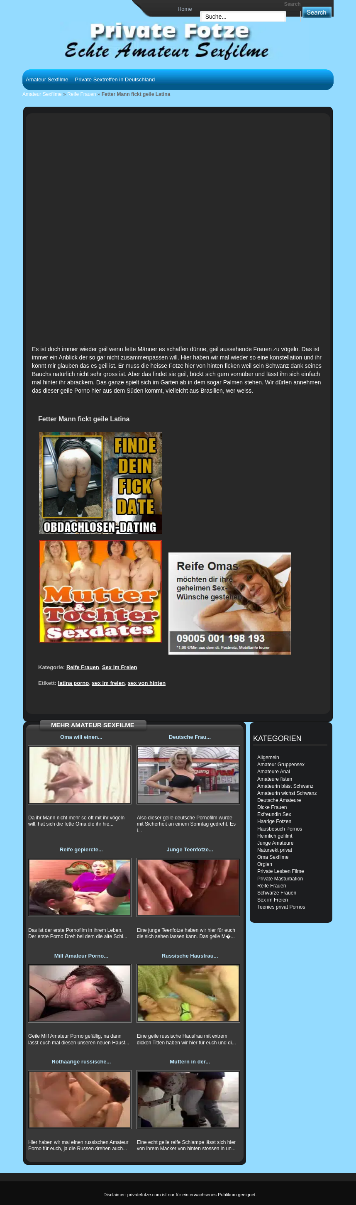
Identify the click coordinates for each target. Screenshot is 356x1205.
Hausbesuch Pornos (279, 829)
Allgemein (268, 757)
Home (185, 9)
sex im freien (108, 683)
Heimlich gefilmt (275, 836)
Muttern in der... (190, 1061)
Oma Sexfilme (272, 857)
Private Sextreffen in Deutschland (115, 79)
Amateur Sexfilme (47, 79)
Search (292, 4)
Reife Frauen (81, 94)
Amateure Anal (273, 772)
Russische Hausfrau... (190, 956)
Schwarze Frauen (276, 893)
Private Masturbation (280, 879)
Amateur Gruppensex (281, 764)
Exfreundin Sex (274, 814)
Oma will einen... (81, 737)
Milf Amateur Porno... (81, 956)
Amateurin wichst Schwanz (287, 793)
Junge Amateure (275, 843)
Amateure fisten (274, 779)
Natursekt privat (274, 850)
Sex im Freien (119, 667)
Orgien (264, 864)
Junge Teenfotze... (189, 849)
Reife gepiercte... (81, 849)
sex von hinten (147, 683)
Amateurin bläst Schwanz (285, 786)
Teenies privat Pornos (281, 907)
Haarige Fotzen (274, 821)
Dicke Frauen (272, 807)
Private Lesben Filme (280, 871)
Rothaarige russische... (81, 1061)
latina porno (73, 683)
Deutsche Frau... (190, 737)
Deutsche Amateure (279, 800)
